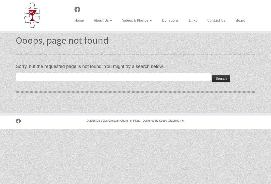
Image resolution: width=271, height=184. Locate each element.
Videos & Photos (137, 20)
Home (79, 20)
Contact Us (216, 20)
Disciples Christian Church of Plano (118, 120)
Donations (170, 20)
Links (193, 20)
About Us (103, 20)
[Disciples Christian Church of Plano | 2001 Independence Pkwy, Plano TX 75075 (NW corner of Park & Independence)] (31, 15)
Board (240, 20)
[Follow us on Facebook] (79, 9)
